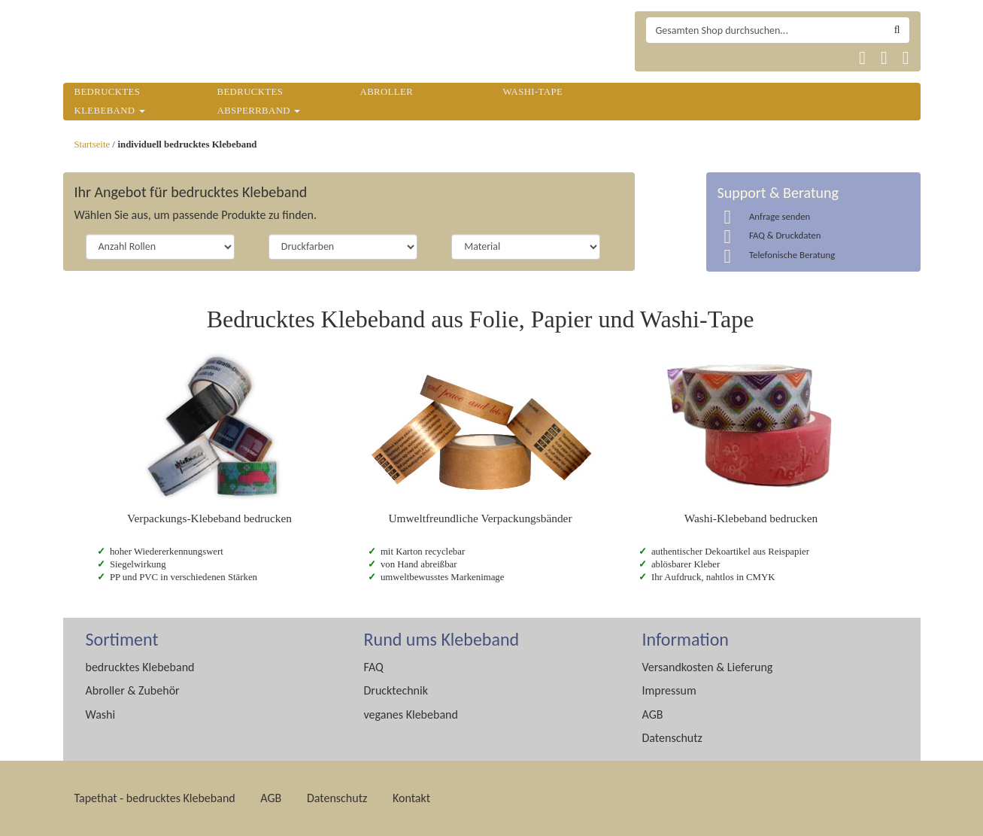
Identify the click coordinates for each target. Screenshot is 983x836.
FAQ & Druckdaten (785, 235)
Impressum (669, 690)
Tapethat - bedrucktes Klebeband (154, 798)
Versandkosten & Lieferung (707, 667)
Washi (101, 714)
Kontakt (411, 798)
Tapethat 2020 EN (697, 58)
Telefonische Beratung (792, 254)
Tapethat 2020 (662, 58)
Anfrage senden (779, 216)
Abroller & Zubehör (133, 690)
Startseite (92, 144)
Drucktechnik (396, 690)
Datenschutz (672, 738)
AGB (652, 714)
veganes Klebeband (411, 714)
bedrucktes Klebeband (140, 667)
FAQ (374, 667)
